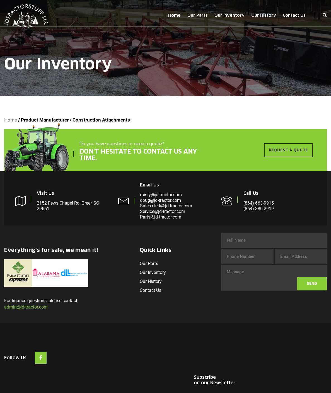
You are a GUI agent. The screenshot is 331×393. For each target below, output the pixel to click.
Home (174, 15)
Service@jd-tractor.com (162, 211)
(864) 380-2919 (258, 208)
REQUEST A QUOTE (288, 150)
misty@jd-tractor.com (161, 194)
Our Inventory (229, 15)
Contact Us (294, 15)
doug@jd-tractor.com (160, 200)
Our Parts (197, 15)
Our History (263, 15)
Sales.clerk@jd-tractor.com (166, 205)
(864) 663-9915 (258, 203)
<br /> (285, 351)
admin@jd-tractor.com (26, 307)
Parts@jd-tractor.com (160, 217)
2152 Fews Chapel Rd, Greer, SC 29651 (68, 205)
